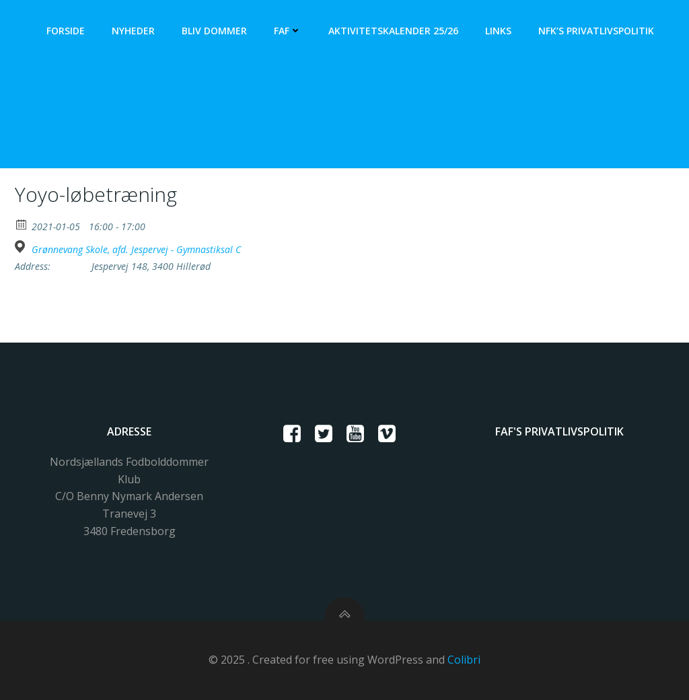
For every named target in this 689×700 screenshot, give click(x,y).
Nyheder (133, 30)
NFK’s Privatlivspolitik (596, 30)
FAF (287, 30)
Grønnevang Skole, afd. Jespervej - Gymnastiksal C (136, 250)
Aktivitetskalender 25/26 (393, 30)
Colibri (463, 659)
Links (498, 30)
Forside (65, 30)
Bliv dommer (214, 30)
